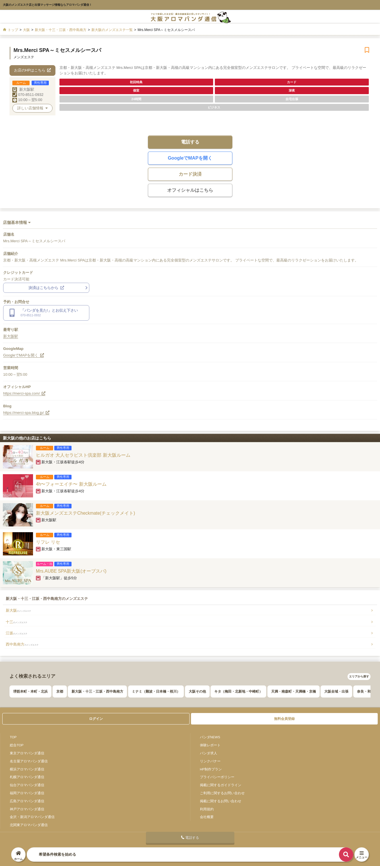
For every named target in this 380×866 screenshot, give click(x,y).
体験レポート (210, 745)
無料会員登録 (284, 719)
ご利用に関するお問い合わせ (222, 793)
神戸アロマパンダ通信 (27, 809)
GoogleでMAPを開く (190, 158)
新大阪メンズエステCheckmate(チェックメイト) (85, 513)
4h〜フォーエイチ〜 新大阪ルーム (71, 484)
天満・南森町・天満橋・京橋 (293, 691)
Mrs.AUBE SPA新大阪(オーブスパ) (71, 571)
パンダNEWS (210, 737)
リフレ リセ (48, 542)
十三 (16, 622)
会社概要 (207, 817)
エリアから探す (359, 676)
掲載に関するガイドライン (220, 785)
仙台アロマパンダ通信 (27, 785)
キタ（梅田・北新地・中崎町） (238, 691)
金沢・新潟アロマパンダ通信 (32, 817)
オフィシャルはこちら (190, 190)
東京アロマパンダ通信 (27, 753)
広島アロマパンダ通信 (27, 801)
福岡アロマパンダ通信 (27, 793)
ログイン (96, 719)
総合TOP (17, 745)
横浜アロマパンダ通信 (27, 769)
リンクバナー (210, 761)
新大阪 (18, 610)
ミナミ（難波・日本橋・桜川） (156, 691)
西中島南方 (22, 644)
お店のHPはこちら (32, 70)
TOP (13, 737)
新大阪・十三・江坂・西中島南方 (97, 691)
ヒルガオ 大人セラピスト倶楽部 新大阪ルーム (83, 455)
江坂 (16, 633)
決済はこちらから (46, 288)
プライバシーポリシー (217, 777)
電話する (190, 142)
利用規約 (207, 809)
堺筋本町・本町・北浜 (30, 691)
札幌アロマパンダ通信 (27, 777)
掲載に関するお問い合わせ (220, 801)
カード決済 (190, 174)
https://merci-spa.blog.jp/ (26, 412)
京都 (59, 691)
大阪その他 (197, 691)
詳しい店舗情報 (32, 108)
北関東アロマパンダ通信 (29, 825)
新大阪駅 (26, 89)
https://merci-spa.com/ (24, 393)
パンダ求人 (208, 753)
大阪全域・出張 (336, 691)
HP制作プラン (211, 769)
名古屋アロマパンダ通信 (29, 761)
